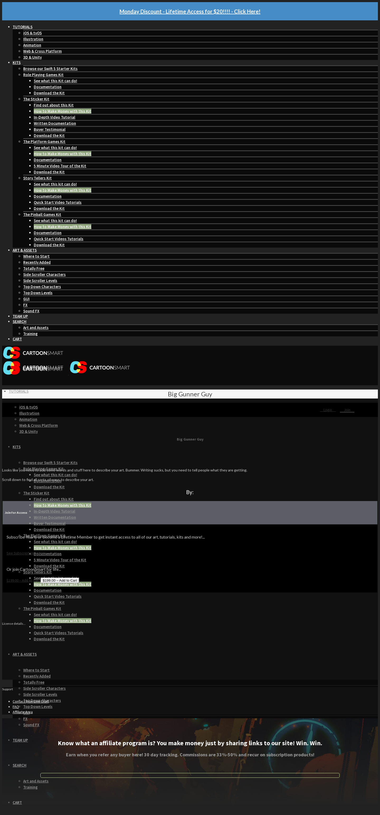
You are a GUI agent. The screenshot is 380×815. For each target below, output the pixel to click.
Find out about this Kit (54, 105)
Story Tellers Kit (37, 177)
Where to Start (36, 256)
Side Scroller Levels (40, 280)
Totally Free (33, 268)
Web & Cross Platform (42, 51)
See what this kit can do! (55, 147)
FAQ (16, 706)
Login (328, 410)
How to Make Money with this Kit (62, 111)
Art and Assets (36, 327)
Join (347, 410)
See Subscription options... (28, 553)
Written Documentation (55, 123)
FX (25, 304)
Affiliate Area (23, 712)
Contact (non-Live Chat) (31, 701)
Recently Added (37, 262)
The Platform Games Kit (44, 141)
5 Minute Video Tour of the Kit (60, 165)
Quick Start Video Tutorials (58, 202)
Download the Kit (49, 92)
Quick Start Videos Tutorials (58, 238)
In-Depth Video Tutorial (54, 117)
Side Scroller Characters (44, 274)
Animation (32, 45)
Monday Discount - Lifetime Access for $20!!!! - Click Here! (190, 11)
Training (30, 333)
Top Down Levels (38, 292)
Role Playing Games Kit (43, 74)
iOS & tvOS (32, 32)
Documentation (47, 86)
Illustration (33, 38)
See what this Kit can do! (55, 80)
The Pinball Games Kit (42, 214)
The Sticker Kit (36, 98)
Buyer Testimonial (49, 129)
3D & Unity (32, 57)
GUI (26, 298)
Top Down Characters (42, 286)
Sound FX (31, 310)
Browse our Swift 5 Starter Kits (50, 68)
